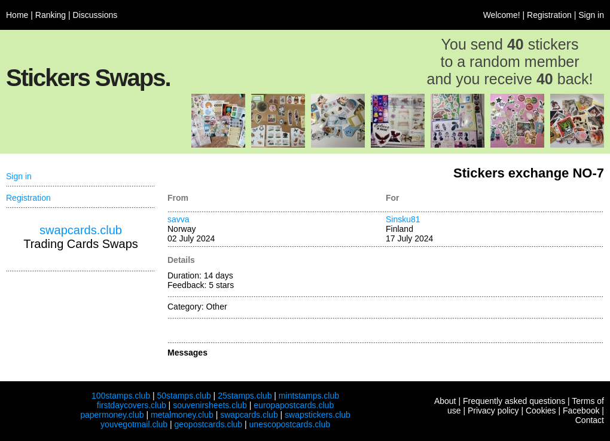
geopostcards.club (209, 424)
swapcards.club (80, 230)
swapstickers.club (317, 414)
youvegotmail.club (133, 424)
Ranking (50, 15)
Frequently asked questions (514, 401)
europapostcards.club (294, 405)
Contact (589, 420)
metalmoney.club (182, 414)
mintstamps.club (309, 395)
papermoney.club (112, 414)
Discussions (95, 15)
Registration (549, 15)
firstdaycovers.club (131, 405)
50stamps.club (184, 395)
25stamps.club (245, 395)
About (445, 401)
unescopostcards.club (289, 424)
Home (17, 15)
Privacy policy (493, 410)
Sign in (591, 15)
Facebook (581, 410)
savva (178, 219)
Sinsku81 (403, 219)
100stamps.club (121, 395)
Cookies (541, 410)
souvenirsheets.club (210, 405)
